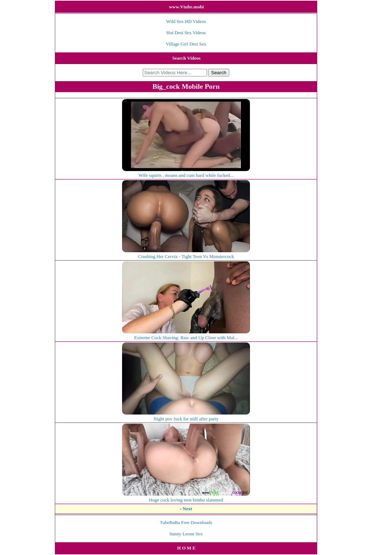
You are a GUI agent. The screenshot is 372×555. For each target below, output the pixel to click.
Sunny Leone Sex (186, 533)
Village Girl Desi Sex (186, 44)
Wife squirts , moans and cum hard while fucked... (186, 172)
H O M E (186, 548)
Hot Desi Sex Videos (186, 32)
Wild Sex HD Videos (186, 21)
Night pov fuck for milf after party (186, 415)
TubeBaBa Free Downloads (186, 522)
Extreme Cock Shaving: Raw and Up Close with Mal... (186, 334)
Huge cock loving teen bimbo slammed (186, 497)
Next (187, 508)
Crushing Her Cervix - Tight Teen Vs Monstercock (186, 253)
